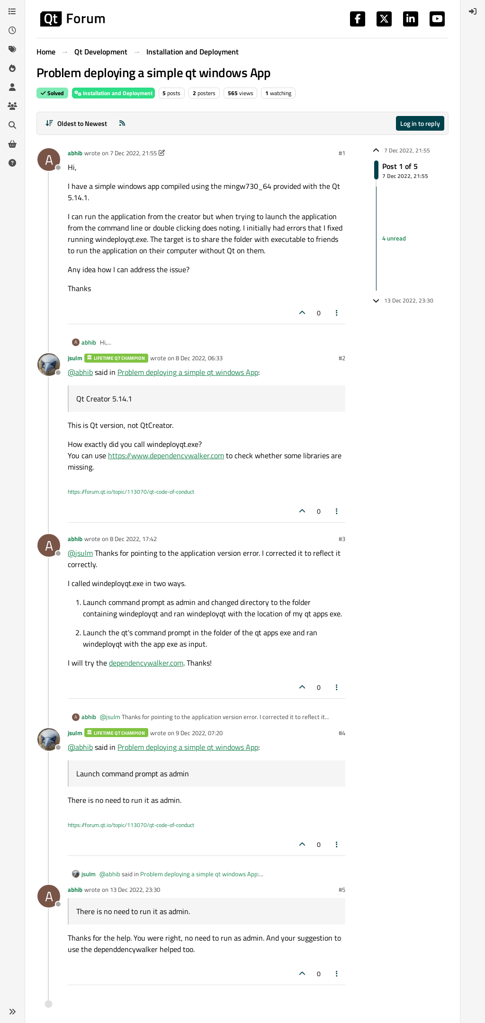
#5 (342, 889)
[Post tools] (337, 312)
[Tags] (12, 49)
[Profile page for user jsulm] (48, 364)
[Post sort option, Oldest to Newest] (76, 123)
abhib (75, 153)
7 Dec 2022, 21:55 (133, 153)
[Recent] (12, 30)
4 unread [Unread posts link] (394, 238)
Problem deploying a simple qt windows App (187, 372)
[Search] (12, 125)
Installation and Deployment (113, 93)
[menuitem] (472, 11)
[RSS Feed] (122, 123)
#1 (342, 153)
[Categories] (12, 11)
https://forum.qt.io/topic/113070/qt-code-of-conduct (131, 491)
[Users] (12, 87)
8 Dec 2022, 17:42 (133, 538)
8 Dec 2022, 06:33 (199, 358)
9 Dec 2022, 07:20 (199, 733)
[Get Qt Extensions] (12, 143)
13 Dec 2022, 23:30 (135, 889)
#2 (342, 358)
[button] (12, 1011)
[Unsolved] (12, 162)
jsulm (75, 358)
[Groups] (12, 106)
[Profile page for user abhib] (48, 159)
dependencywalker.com (146, 662)
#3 (342, 538)
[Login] (472, 11)
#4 (342, 733)
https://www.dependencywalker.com (166, 455)
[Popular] (12, 68)
